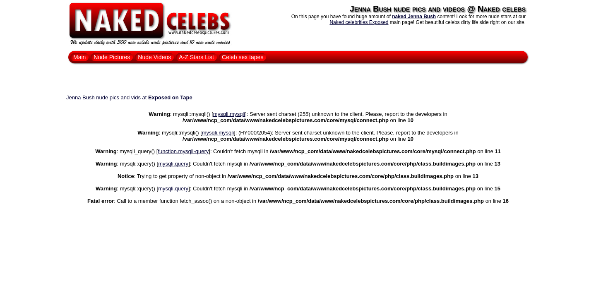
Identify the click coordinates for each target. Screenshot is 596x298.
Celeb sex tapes (242, 57)
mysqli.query (173, 164)
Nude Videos (154, 57)
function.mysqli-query (183, 151)
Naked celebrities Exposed (358, 22)
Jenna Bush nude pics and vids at (129, 97)
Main (79, 57)
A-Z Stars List (196, 57)
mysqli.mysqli (229, 114)
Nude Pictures (112, 57)
